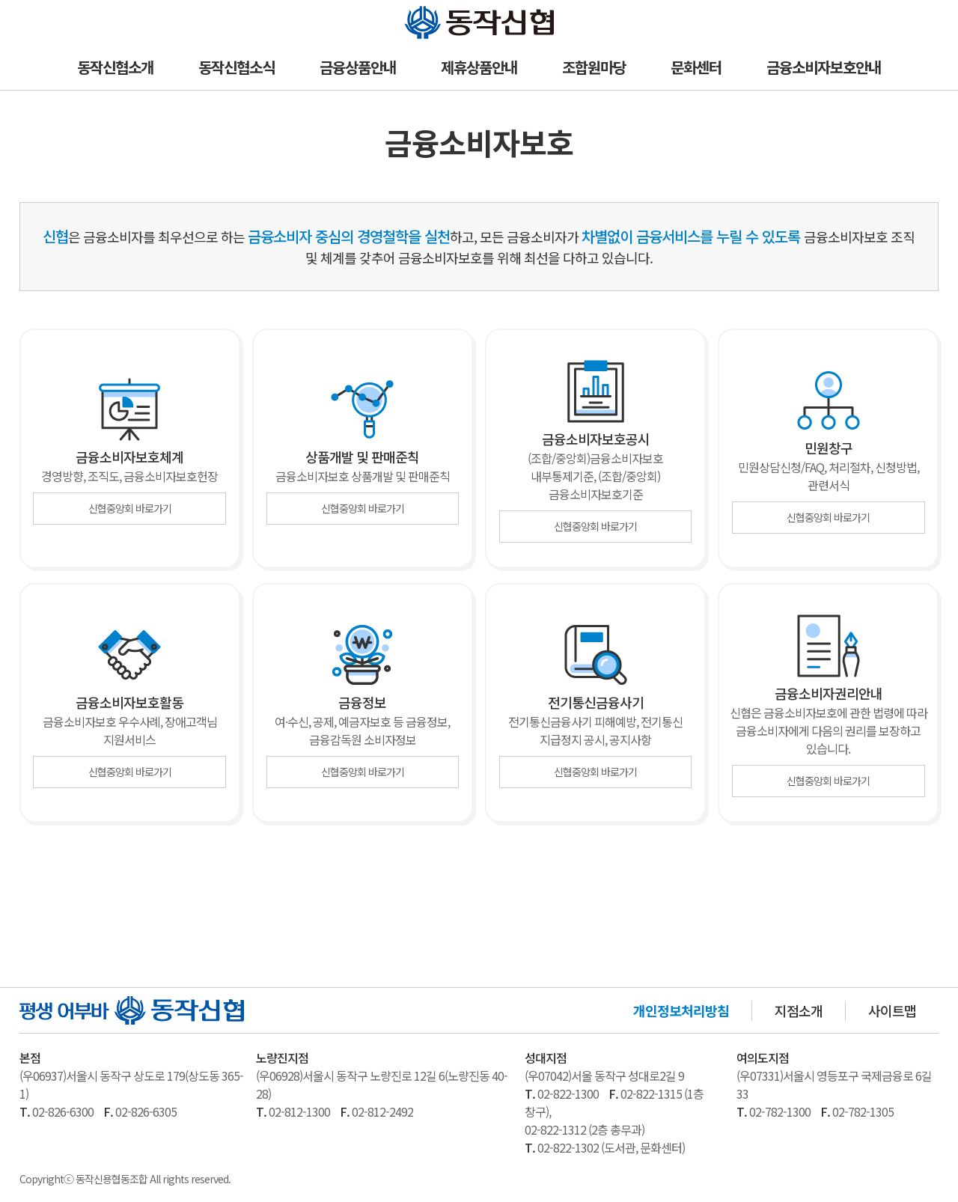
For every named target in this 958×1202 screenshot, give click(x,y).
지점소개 (799, 1010)
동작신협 (428, 9)
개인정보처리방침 (681, 1010)
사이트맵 (892, 1010)
